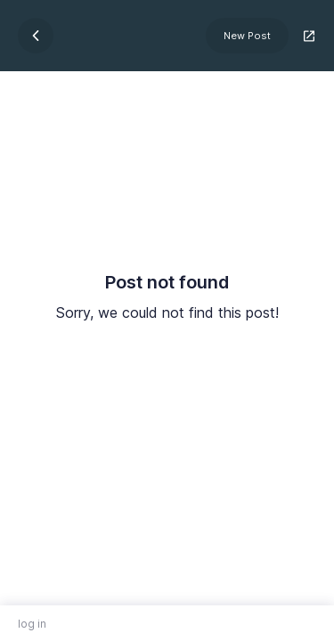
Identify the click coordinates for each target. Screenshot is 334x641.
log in (32, 623)
